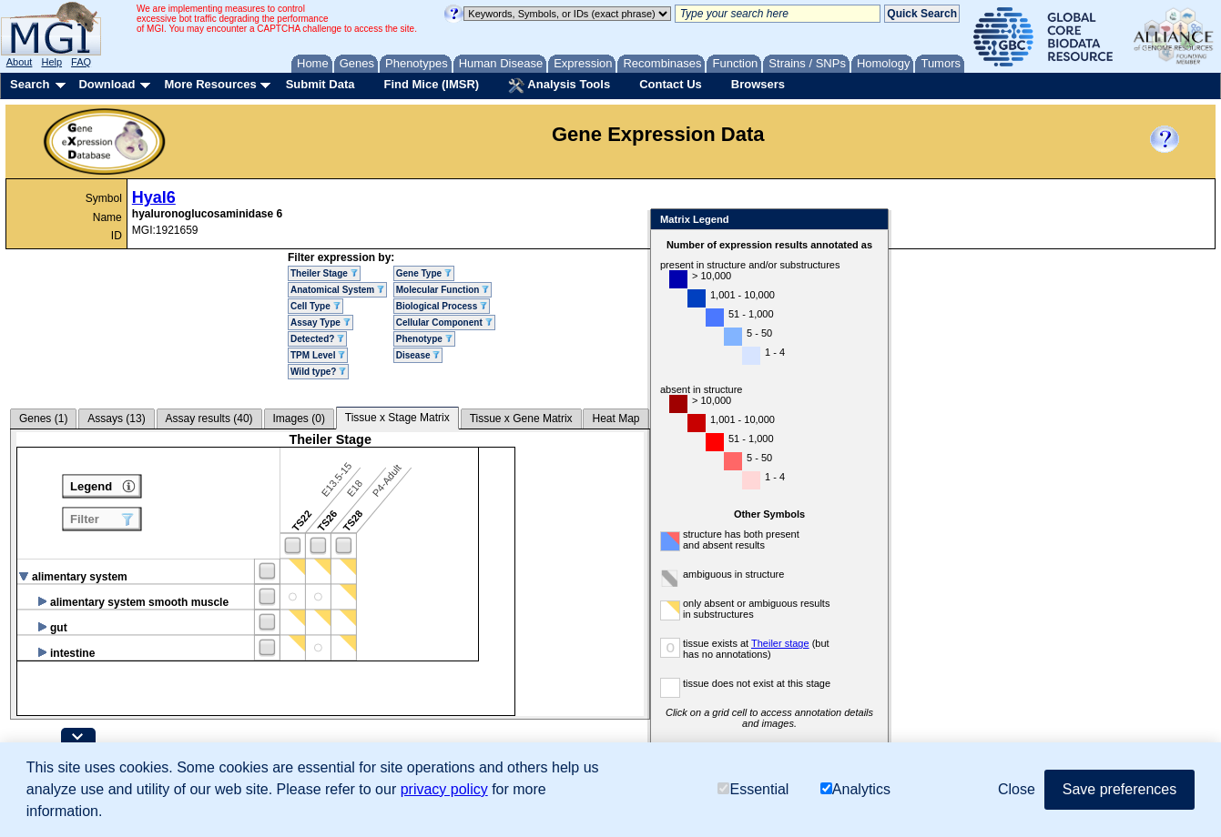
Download (106, 84)
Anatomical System (337, 290)
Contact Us (670, 84)
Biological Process (441, 306)
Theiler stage (780, 643)
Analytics (855, 789)
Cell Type (315, 306)
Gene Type (424, 273)
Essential (753, 789)
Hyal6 (154, 197)
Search (29, 84)
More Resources (210, 84)
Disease (418, 355)
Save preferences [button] (1119, 789)
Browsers (758, 84)
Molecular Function (442, 290)
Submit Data (320, 84)
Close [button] (1016, 789)
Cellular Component (444, 323)
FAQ (81, 61)
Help (51, 61)
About (19, 61)
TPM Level (317, 355)
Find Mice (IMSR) (431, 84)
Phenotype (424, 339)
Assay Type (320, 323)
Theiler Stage (324, 273)
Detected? (317, 339)
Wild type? (318, 372)
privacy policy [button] (444, 789)
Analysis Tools (559, 85)
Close (871, 220)
